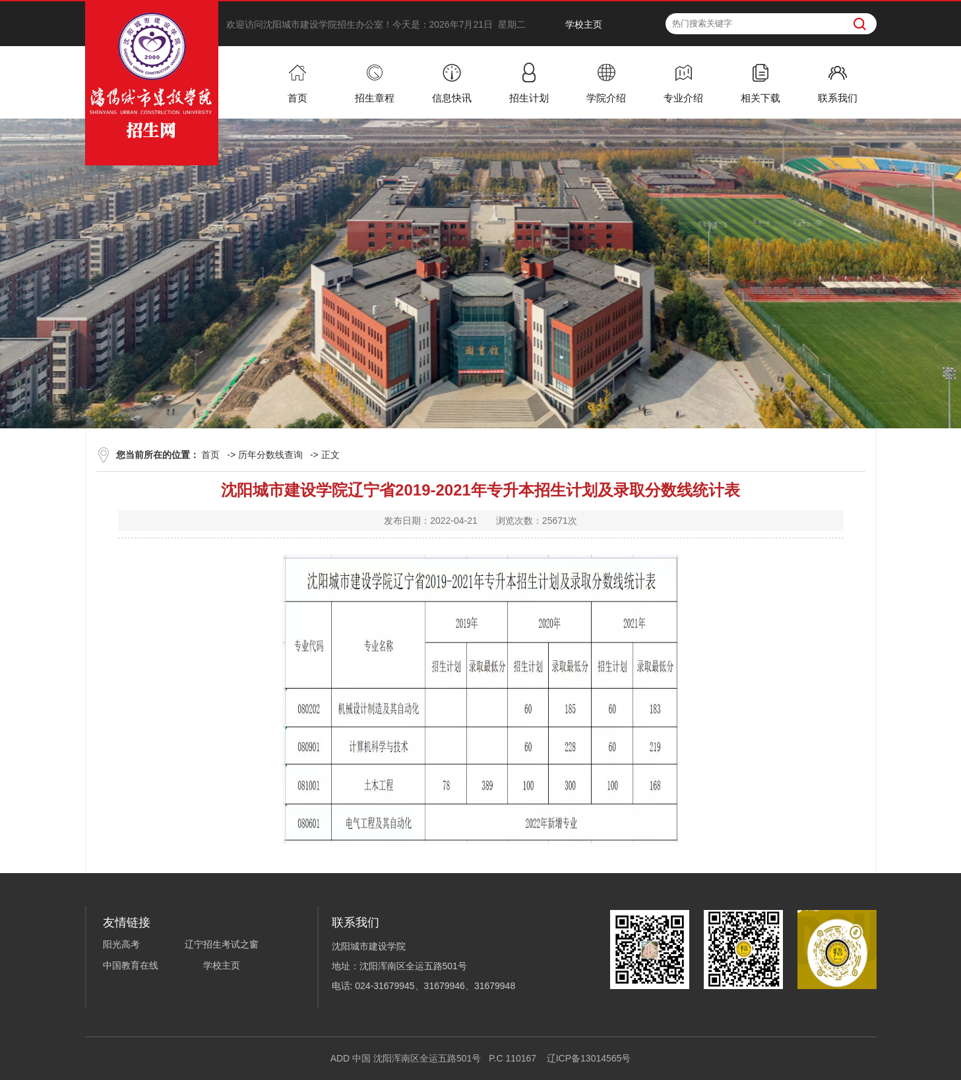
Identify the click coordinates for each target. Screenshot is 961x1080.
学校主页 (583, 24)
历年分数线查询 (270, 454)
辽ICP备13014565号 (589, 1058)
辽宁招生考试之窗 (222, 944)
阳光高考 (121, 944)
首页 (210, 454)
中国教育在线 (130, 965)
